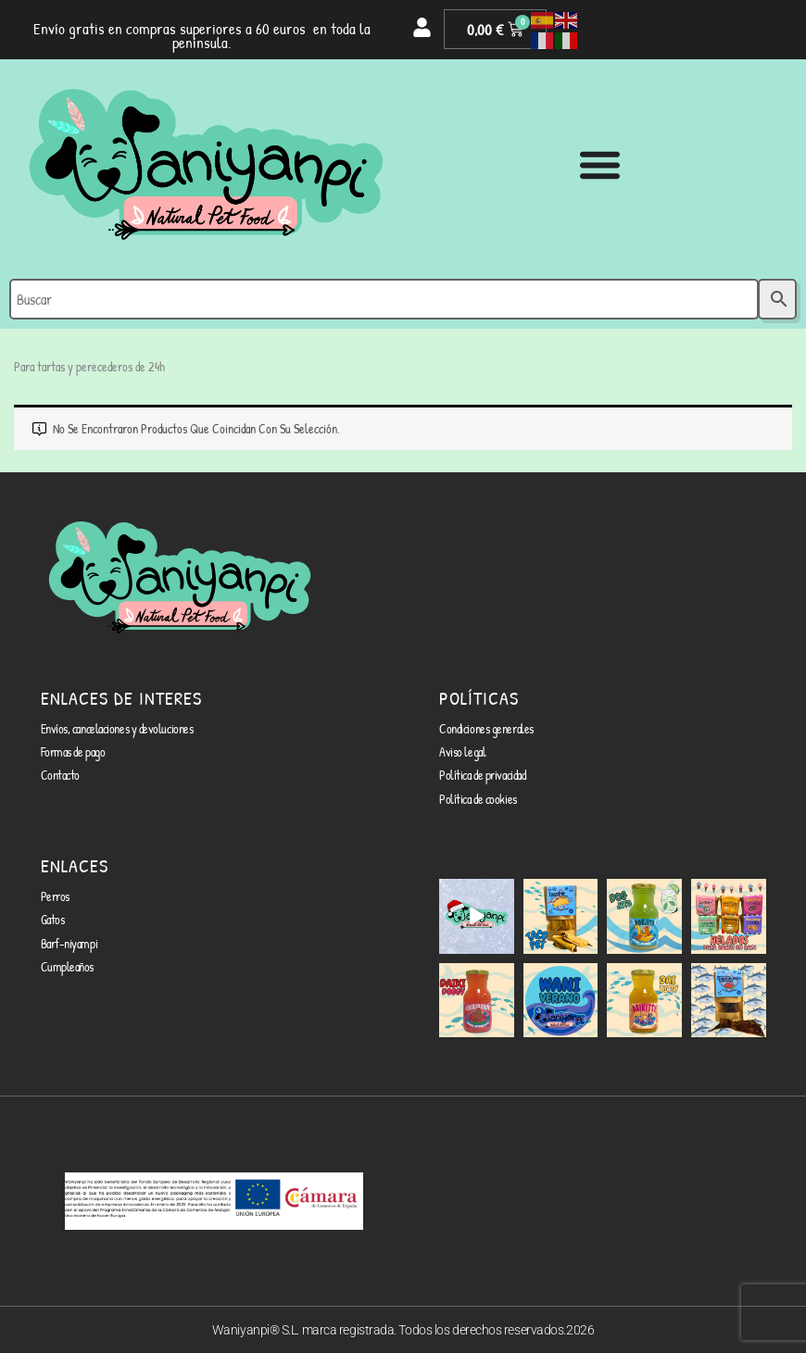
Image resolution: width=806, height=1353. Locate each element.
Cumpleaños (67, 966)
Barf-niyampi (69, 943)
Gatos (53, 919)
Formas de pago (73, 751)
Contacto (60, 774)
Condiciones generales (486, 728)
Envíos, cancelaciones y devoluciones (117, 728)
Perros (55, 896)
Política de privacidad (482, 774)
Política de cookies (477, 799)
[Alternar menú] (600, 164)
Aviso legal (462, 751)
